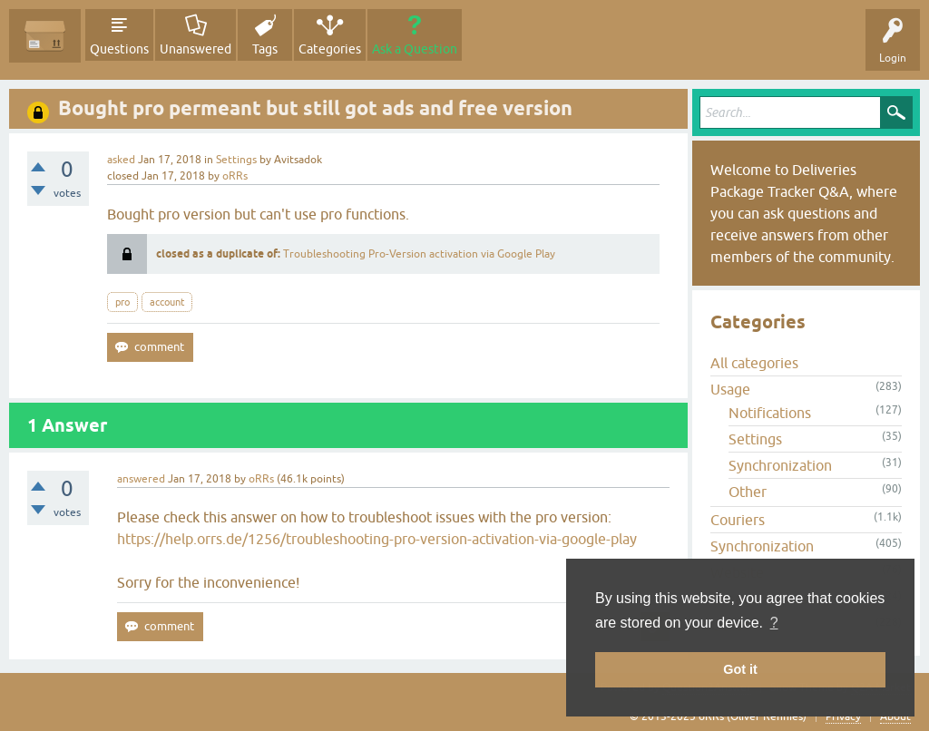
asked (121, 159)
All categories (754, 363)
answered (141, 479)
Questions (119, 49)
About (895, 716)
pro (122, 302)
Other (748, 491)
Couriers (737, 520)
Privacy (843, 716)
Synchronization (780, 465)
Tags (265, 49)
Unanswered (195, 49)
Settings (236, 159)
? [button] (774, 622)
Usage (730, 389)
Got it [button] (740, 669)
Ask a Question (414, 49)
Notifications (770, 412)
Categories (329, 49)
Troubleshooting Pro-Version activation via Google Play (419, 254)
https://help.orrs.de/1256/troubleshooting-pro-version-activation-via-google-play (377, 539)
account (167, 302)
